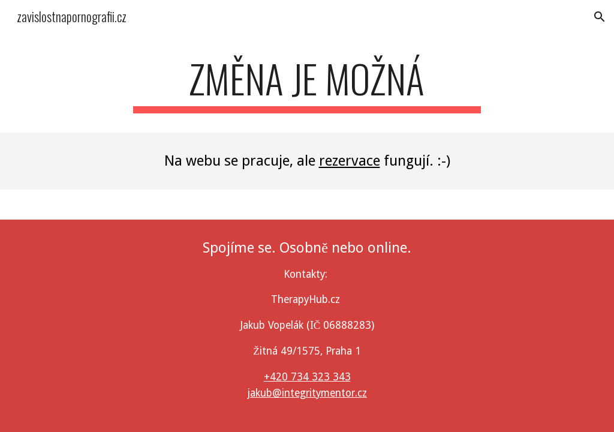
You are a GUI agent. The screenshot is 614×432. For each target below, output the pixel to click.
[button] (599, 16)
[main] (306, 84)
